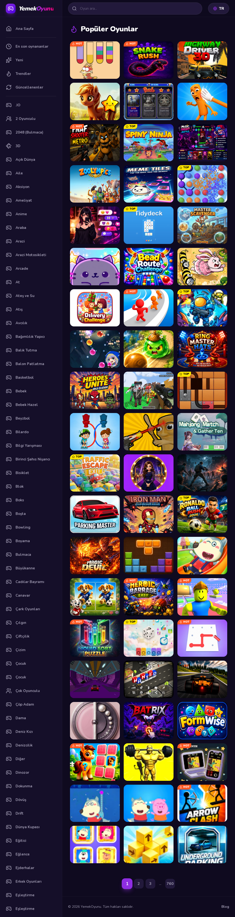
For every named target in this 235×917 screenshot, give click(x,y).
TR (218, 8)
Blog (225, 906)
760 (170, 883)
